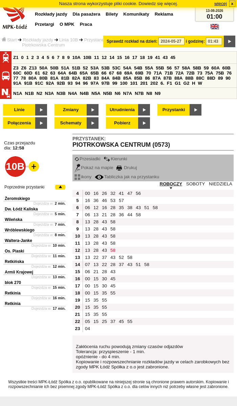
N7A (127, 93)
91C (39, 83)
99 (114, 83)
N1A (17, 93)
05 (87, 321)
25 (104, 321)
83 (96, 78)
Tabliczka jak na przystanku (127, 176)
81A (54, 78)
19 (150, 57)
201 (144, 83)
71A (158, 73)
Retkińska (14, 261)
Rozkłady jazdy (38, 39)
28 (112, 207)
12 (104, 57)
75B (220, 73)
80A (32, 78)
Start (9, 39)
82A (76, 78)
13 (96, 214)
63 (52, 73)
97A (94, 83)
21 (104, 214)
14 (111, 57)
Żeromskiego (17, 198)
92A (50, 83)
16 (127, 57)
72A (179, 73)
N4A (72, 93)
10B (87, 57)
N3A (49, 93)
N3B (61, 93)
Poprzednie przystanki (24, 187)
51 (146, 207)
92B (61, 83)
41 (157, 57)
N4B (84, 93)
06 (87, 207)
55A (149, 67)
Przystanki (174, 109)
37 (104, 257)
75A (209, 73)
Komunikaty (136, 14)
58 (155, 207)
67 (111, 73)
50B (54, 67)
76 (229, 73)
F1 (169, 83)
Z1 (16, 57)
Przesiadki (87, 158)
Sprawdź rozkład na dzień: (132, 41)
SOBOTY (195, 183)
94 (77, 83)
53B (106, 67)
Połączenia (19, 122)
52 (85, 67)
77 (15, 78)
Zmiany (71, 109)
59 (206, 67)
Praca (86, 24)
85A (127, 78)
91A (17, 83)
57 (176, 67)
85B (138, 78)
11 (96, 57)
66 (104, 73)
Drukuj (126, 167)
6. (162, 83)
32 (112, 193)
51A (65, 67)
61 (37, 73)
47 (129, 193)
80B (43, 78)
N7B (139, 93)
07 (87, 264)
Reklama (164, 14)
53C (116, 67)
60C (17, 73)
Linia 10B (68, 39)
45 (172, 57)
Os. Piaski (14, 251)
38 (129, 207)
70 (148, 73)
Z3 (16, 67)
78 (23, 78)
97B (106, 83)
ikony (82, 176)
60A (215, 67)
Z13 (33, 67)
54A (127, 67)
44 (129, 214)
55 (112, 293)
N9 (157, 93)
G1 (178, 83)
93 (70, 83)
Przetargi (44, 24)
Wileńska (13, 219)
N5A (96, 93)
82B (87, 78)
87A (157, 78)
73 (199, 73)
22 (96, 257)
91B (28, 83)
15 (119, 57)
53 (112, 200)
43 (165, 57)
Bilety (112, 14)
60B (226, 67)
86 (147, 78)
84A (106, 78)
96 (85, 83)
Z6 (23, 67)
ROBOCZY (171, 183)
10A (76, 57)
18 (142, 57)
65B (94, 73)
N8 (149, 93)
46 (104, 200)
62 (45, 73)
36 (96, 200)
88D (211, 78)
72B (190, 73)
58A (186, 67)
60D (28, 73)
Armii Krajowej (19, 272)
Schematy (71, 122)
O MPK (67, 24)
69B (139, 73)
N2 (39, 93)
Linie (19, 109)
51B (76, 67)
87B (168, 78)
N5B (107, 93)
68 (119, 73)
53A (94, 67)
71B (169, 73)
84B (116, 78)
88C (200, 78)
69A (128, 73)
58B (197, 67)
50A (43, 67)
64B (73, 73)
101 (133, 83)
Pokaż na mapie (93, 167)
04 (87, 328)
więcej (220, 3)
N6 (118, 93)
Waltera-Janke (18, 240)
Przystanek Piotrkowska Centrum (64, 42)
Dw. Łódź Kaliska (21, 209)
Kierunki (115, 158)
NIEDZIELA (220, 183)
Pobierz (122, 122)
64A (62, 73)
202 (154, 83)
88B (189, 78)
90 (228, 78)
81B (65, 78)
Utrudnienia (122, 109)
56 (169, 67)
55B (160, 67)
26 (104, 193)
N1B (29, 93)
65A (84, 73)
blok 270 (13, 282)
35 (121, 207)
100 (123, 83)
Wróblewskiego (20, 230)
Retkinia (13, 293)
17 (134, 57)
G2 (187, 83)
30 (104, 278)
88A (178, 78)
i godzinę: (195, 41)
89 (220, 78)
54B (138, 67)
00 (87, 193)
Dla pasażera (87, 14)
